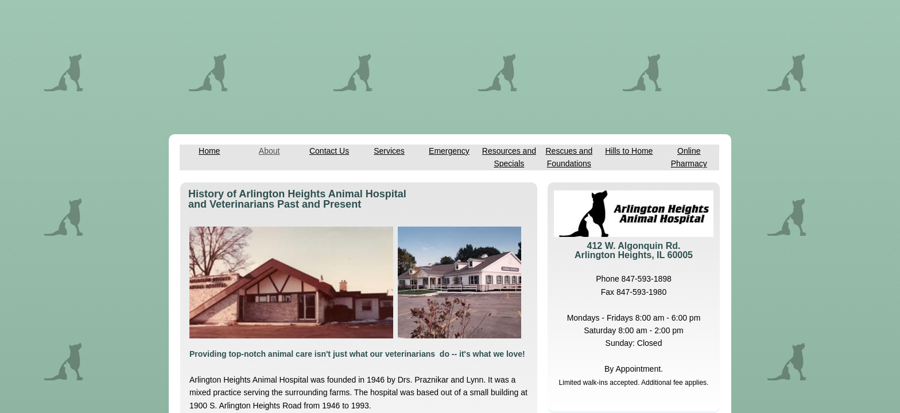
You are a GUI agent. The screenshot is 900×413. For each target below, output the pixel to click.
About (269, 150)
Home (209, 150)
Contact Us (329, 150)
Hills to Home (629, 150)
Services (389, 150)
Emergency (449, 150)
